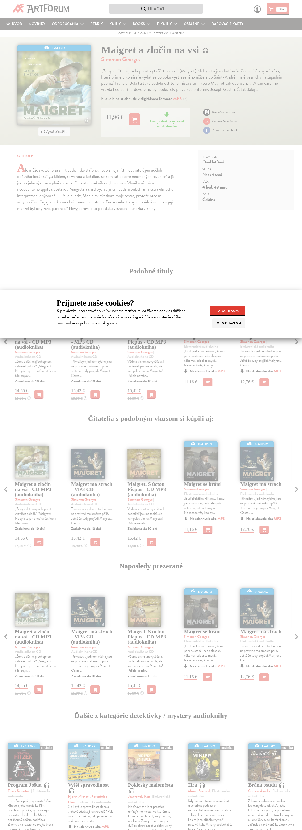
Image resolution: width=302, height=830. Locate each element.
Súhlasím (228, 310)
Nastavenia (229, 323)
